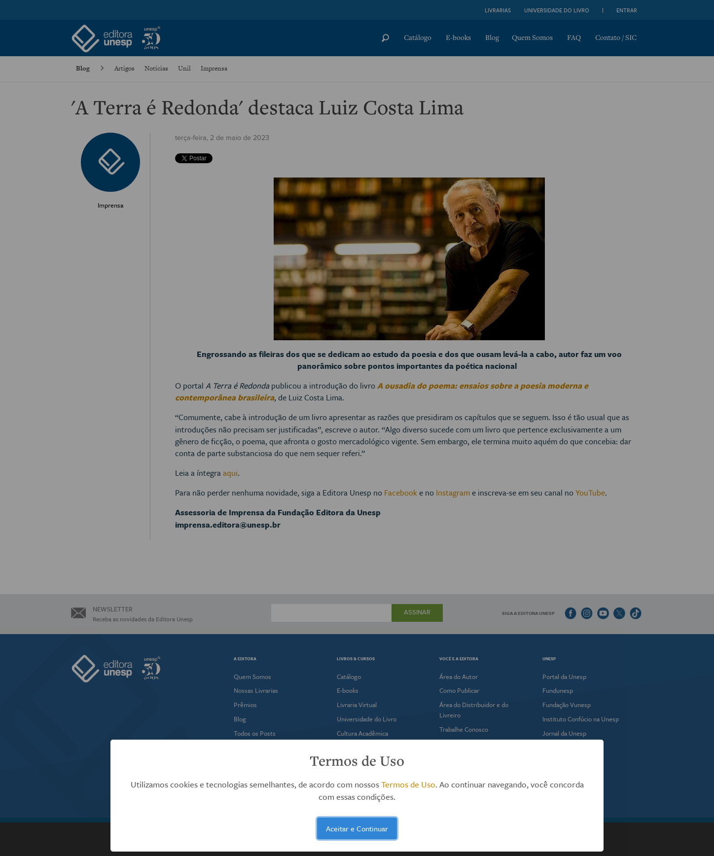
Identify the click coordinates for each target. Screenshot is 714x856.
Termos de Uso (408, 784)
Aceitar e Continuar (357, 828)
